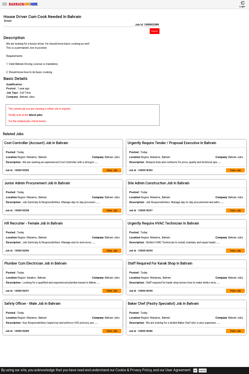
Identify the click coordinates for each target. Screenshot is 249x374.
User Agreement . (178, 370)
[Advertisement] (207, 71)
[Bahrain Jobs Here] (23, 5)
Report (154, 31)
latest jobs (35, 114)
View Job (111, 169)
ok (195, 370)
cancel (202, 370)
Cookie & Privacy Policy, (134, 370)
